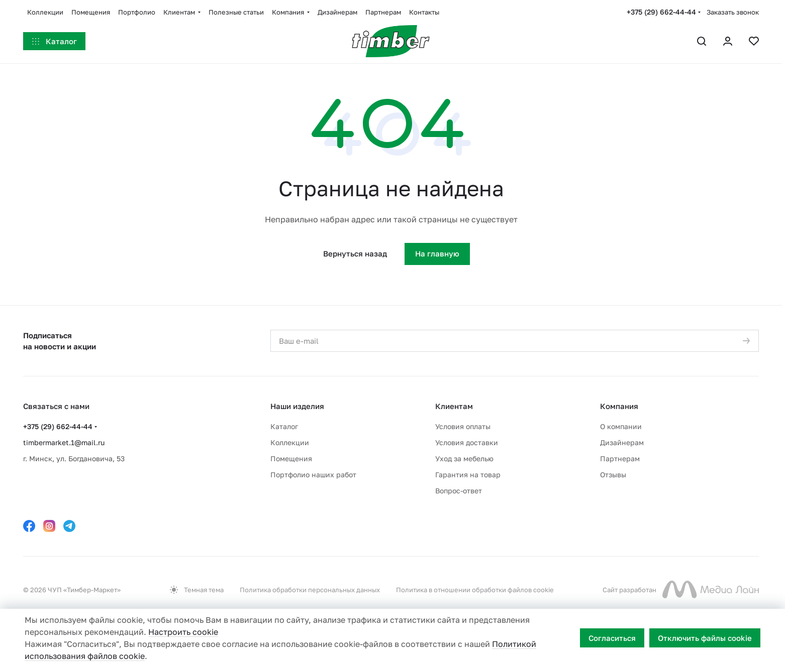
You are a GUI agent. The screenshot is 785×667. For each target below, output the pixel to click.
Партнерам (620, 458)
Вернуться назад (355, 253)
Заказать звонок (733, 12)
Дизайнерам (622, 442)
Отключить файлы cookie (705, 637)
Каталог (284, 426)
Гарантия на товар (468, 474)
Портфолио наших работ (313, 474)
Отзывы (613, 474)
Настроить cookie (183, 632)
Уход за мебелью (464, 458)
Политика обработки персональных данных (310, 590)
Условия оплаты (462, 426)
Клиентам (454, 406)
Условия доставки (466, 442)
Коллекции (289, 442)
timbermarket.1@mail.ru (64, 442)
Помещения (291, 458)
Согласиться (612, 637)
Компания (619, 406)
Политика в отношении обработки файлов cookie (475, 590)
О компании (621, 426)
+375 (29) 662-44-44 (661, 12)
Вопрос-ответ (458, 490)
